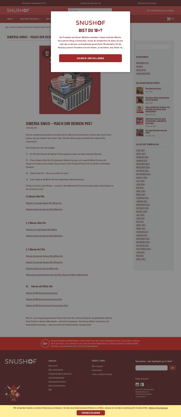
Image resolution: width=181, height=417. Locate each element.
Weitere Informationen (158, 408)
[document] (91, 411)
